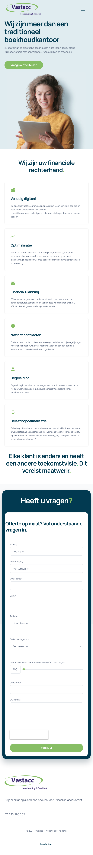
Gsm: (13, 595)
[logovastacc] (24, 4)
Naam (13, 544)
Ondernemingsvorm (19, 639)
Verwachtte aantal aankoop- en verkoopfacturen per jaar (37, 662)
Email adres (16, 578)
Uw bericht (15, 699)
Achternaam (16, 561)
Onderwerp (15, 682)
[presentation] (29, 734)
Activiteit (14, 616)
